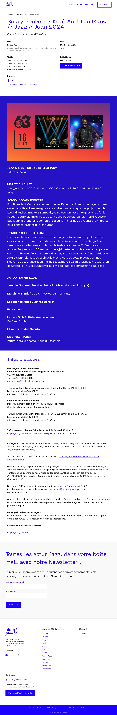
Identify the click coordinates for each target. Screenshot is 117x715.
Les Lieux (89, 4)
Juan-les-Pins (21, 14)
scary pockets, (15, 34)
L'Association (75, 4)
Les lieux (82, 634)
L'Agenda (104, 4)
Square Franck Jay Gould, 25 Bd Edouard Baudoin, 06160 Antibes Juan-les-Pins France (31, 49)
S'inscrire (13, 605)
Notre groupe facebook (17, 680)
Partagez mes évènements (20, 693)
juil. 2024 (10, 14)
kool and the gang (36, 34)
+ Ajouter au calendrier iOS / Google (22, 84)
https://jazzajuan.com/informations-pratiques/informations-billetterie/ (42, 434)
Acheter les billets (71, 65)
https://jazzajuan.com (17, 533)
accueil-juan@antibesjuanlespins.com (26, 381)
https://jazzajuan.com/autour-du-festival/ (33, 341)
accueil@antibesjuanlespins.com (70, 489)
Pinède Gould (34, 14)
